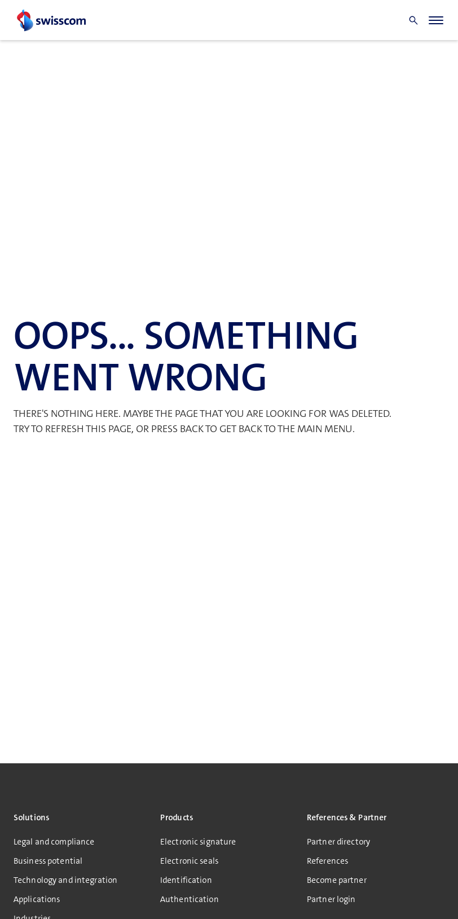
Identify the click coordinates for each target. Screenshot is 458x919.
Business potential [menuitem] (48, 861)
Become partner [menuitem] (337, 880)
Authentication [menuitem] (189, 899)
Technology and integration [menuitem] (65, 880)
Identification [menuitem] (186, 880)
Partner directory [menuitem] (338, 841)
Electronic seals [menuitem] (189, 861)
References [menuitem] (327, 861)
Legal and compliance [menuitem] (54, 841)
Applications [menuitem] (37, 899)
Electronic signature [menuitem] (198, 841)
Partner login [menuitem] (331, 899)
